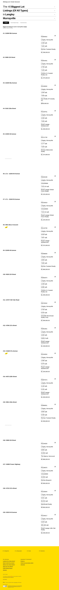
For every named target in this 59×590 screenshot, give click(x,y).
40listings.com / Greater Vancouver (11, 1)
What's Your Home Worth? (9, 564)
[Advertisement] (27, 164)
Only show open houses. (23, 22)
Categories (6, 551)
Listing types (19, 551)
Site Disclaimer (5, 579)
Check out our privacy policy (27, 563)
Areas (29, 551)
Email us (23, 561)
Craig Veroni (15, 582)
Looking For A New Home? (9, 561)
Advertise (23, 564)
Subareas (42, 551)
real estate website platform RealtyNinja (8, 577)
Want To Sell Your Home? (8, 563)
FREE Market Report (7, 568)
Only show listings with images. (14, 22)
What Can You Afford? (8, 566)
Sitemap (5, 570)
